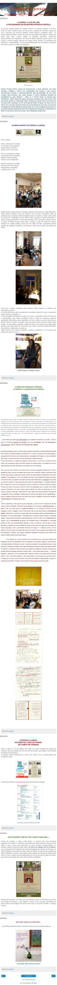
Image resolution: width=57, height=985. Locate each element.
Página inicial (28, 976)
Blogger (34, 983)
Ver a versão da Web (28, 979)
